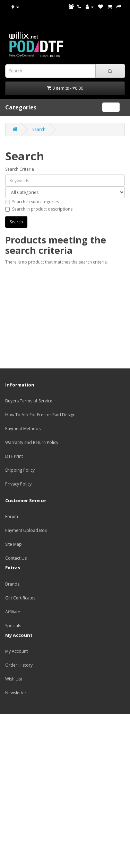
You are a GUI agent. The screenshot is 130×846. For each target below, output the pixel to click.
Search (38, 129)
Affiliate (12, 612)
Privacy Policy (18, 484)
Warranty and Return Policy (31, 442)
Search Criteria (19, 169)
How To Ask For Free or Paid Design (40, 415)
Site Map (13, 544)
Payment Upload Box (26, 530)
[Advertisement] (65, 779)
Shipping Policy (20, 470)
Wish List (13, 679)
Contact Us (16, 558)
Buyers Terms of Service (28, 401)
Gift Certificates (20, 598)
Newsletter (15, 693)
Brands (12, 584)
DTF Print (14, 456)
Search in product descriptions (38, 209)
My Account (16, 651)
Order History (19, 665)
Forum (11, 516)
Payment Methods (23, 428)
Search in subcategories (32, 202)
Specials (13, 626)
